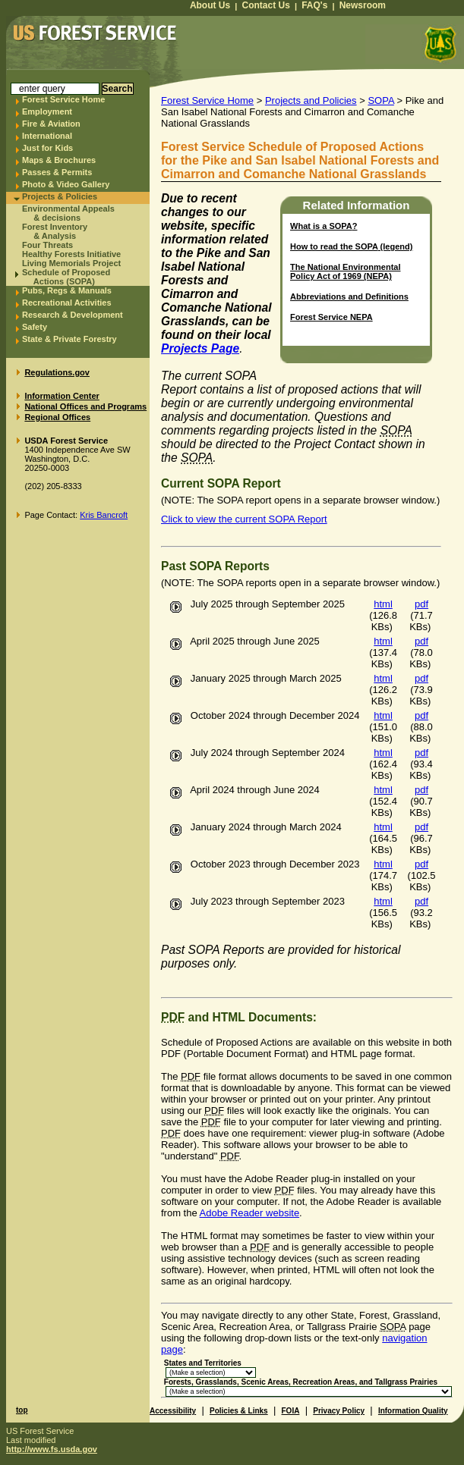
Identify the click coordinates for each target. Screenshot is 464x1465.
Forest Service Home (63, 99)
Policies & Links (239, 1411)
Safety (34, 326)
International (47, 135)
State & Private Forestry (69, 339)
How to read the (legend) (351, 246)
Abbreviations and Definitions (349, 296)
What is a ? (323, 226)
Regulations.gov (57, 372)
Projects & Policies (59, 196)
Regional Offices (57, 417)
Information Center (61, 395)
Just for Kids (47, 147)
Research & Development (72, 314)
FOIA (291, 1411)
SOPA (380, 100)
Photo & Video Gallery (65, 184)
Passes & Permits (57, 172)
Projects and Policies (311, 100)
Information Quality (413, 1411)
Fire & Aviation (51, 123)
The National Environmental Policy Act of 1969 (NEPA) (345, 271)
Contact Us (266, 5)
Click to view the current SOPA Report (244, 519)
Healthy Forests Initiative (71, 254)
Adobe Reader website (250, 1213)
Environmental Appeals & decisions (68, 213)
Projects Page (200, 348)
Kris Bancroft (104, 514)
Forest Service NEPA (331, 317)
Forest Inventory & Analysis (54, 231)
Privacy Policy (339, 1411)
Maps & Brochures (59, 160)
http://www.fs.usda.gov (51, 1449)
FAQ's (314, 5)
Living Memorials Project (71, 263)
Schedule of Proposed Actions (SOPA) (66, 277)
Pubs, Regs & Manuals (67, 290)
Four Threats (47, 244)
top (22, 1410)
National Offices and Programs (85, 406)
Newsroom (362, 5)
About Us (210, 5)
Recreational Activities (67, 302)
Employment (47, 111)
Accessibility (173, 1411)
